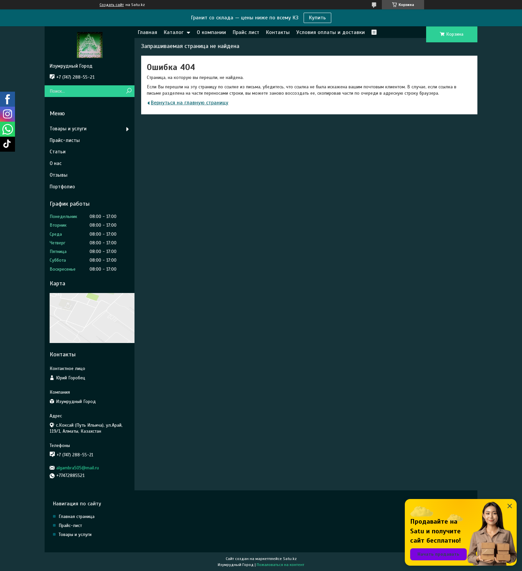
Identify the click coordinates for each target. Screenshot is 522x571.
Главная (147, 32)
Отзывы (59, 175)
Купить (317, 17)
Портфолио (62, 187)
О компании (211, 32)
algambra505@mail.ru (77, 468)
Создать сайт (112, 4)
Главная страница (77, 516)
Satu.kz (290, 558)
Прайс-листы (65, 140)
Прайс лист (246, 32)
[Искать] (128, 91)
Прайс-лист (70, 525)
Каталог (173, 32)
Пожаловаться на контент (280, 564)
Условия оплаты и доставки (330, 32)
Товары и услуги (68, 129)
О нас (56, 163)
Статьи (58, 152)
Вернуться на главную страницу (189, 102)
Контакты (278, 32)
